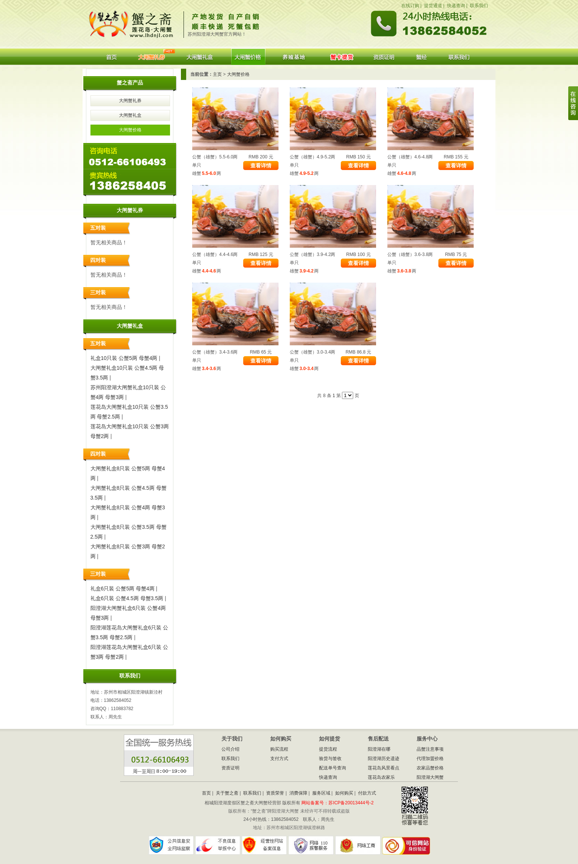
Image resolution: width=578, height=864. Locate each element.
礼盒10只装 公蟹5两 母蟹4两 (124, 358)
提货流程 (328, 749)
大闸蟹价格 (248, 56)
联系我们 (479, 5)
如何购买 (344, 793)
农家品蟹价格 (430, 768)
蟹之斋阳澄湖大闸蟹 (134, 22)
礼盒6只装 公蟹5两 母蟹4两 (122, 589)
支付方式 (279, 758)
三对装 (98, 292)
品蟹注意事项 (430, 749)
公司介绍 (230, 749)
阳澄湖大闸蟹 (422, 56)
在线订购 (410, 5)
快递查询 (456, 5)
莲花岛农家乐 (381, 777)
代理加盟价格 (430, 758)
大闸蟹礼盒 (199, 56)
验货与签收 (330, 758)
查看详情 (260, 166)
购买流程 (279, 749)
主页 (217, 74)
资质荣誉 (275, 793)
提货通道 (433, 5)
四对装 (98, 260)
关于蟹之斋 (227, 793)
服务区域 (321, 793)
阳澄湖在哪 (379, 749)
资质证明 (384, 56)
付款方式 (367, 793)
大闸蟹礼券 (151, 56)
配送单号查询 (332, 768)
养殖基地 (295, 56)
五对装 (98, 228)
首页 (111, 56)
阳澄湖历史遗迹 (383, 758)
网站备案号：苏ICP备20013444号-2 (337, 802)
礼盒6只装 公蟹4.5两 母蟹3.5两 (127, 598)
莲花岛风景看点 (383, 768)
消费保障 (298, 793)
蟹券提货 (341, 56)
